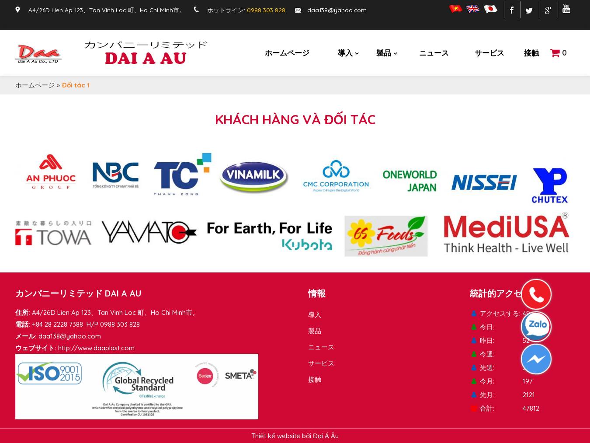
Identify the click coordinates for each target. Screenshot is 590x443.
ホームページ (287, 52)
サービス (489, 52)
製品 (383, 52)
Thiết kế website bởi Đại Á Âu (295, 436)
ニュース (434, 52)
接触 (531, 52)
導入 (345, 52)
